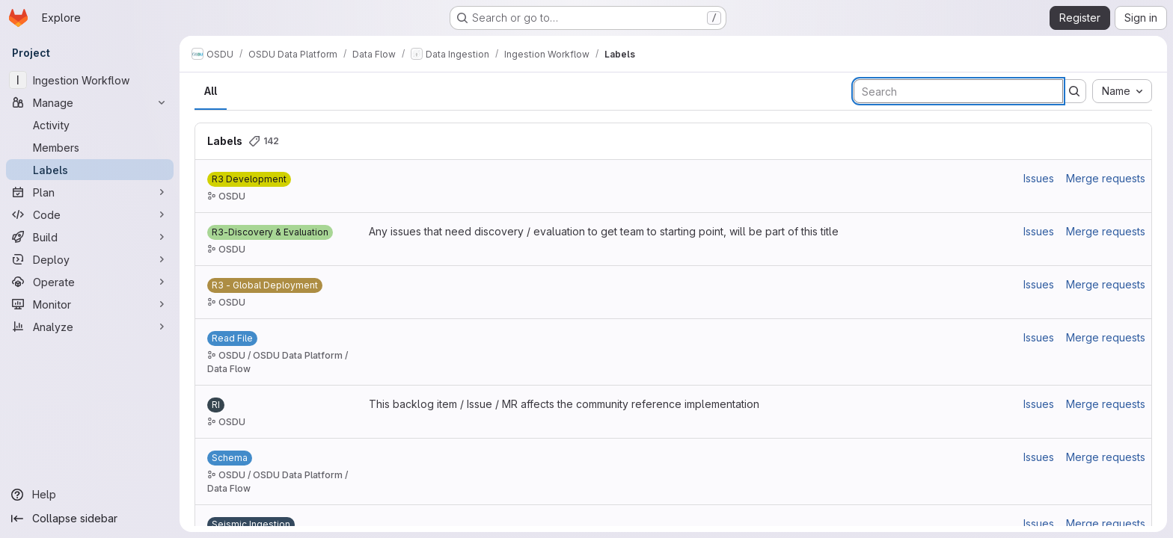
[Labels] (90, 169)
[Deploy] (90, 259)
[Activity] (90, 124)
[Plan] (90, 192)
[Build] (90, 236)
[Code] (90, 214)
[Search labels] (958, 91)
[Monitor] (90, 304)
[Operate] (90, 281)
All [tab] (210, 90)
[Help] (90, 494)
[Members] (90, 147)
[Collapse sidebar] (90, 518)
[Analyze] (90, 326)
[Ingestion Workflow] (90, 79)
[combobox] (1122, 91)
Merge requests (1105, 178)
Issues (1038, 178)
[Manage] (90, 102)
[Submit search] (1074, 91)
